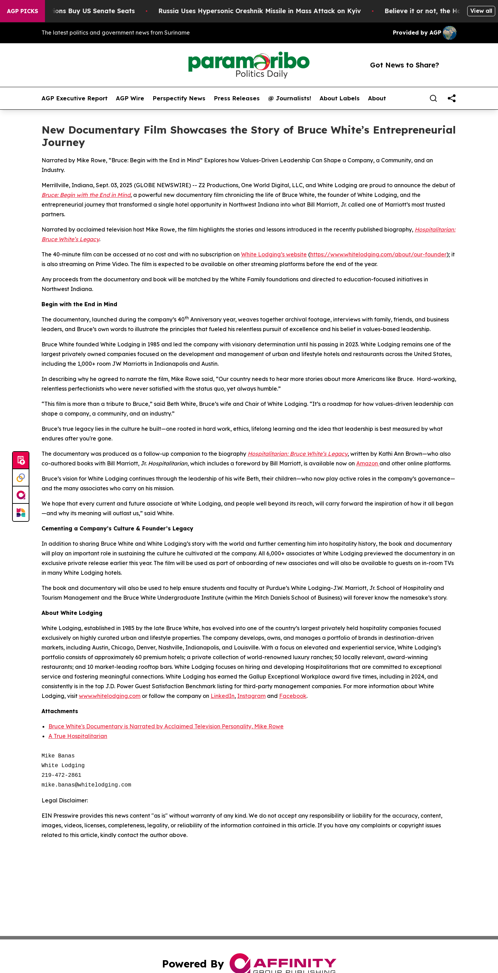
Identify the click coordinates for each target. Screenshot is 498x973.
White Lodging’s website (274, 254)
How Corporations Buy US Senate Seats (81, 11)
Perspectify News (179, 98)
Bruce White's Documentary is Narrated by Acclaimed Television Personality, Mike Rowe (166, 726)
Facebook (292, 695)
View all (481, 10)
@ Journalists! (289, 98)
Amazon (367, 463)
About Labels (340, 98)
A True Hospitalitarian (77, 736)
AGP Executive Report (75, 98)
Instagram (251, 695)
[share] (451, 98)
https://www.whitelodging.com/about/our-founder (378, 254)
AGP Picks (22, 11)
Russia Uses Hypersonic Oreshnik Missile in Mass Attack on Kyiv (270, 11)
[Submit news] (21, 460)
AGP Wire (130, 98)
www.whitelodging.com (109, 695)
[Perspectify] (21, 477)
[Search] (433, 98)
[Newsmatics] (21, 512)
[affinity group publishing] (21, 495)
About (377, 98)
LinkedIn (222, 695)
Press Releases (237, 98)
